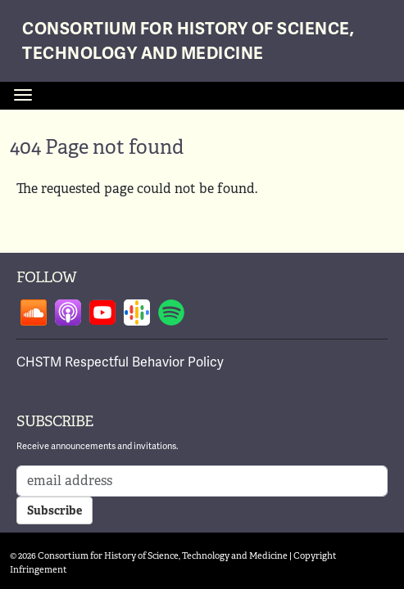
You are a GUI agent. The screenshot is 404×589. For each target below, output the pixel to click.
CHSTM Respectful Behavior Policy (120, 362)
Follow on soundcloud (33, 312)
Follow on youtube (102, 312)
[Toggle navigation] (23, 95)
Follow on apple (68, 312)
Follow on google (137, 312)
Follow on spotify (171, 312)
